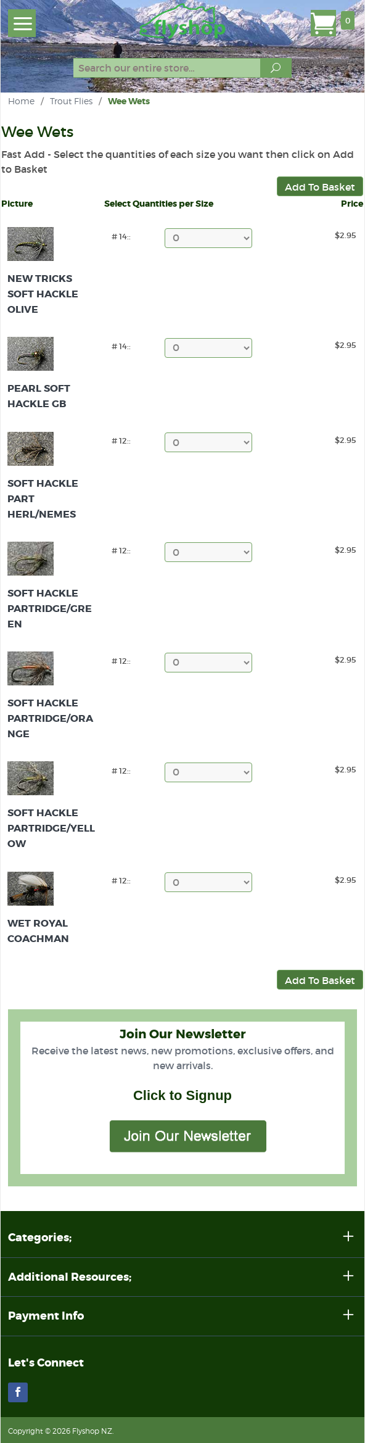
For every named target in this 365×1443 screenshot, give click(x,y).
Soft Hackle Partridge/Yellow (51, 828)
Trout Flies (71, 101)
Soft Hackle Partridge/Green (49, 609)
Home (21, 101)
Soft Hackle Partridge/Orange (50, 718)
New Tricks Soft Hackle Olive (42, 294)
